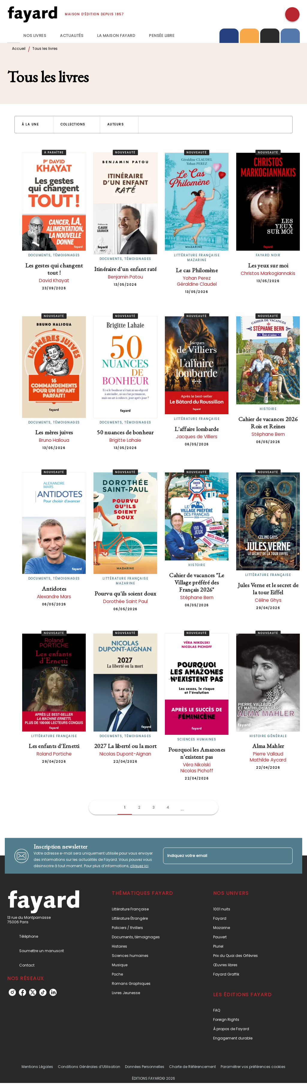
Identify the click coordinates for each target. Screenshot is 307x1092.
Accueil (18, 48)
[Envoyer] (285, 856)
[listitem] (12, 992)
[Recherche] (292, 14)
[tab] (13, 36)
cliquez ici (139, 865)
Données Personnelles (144, 1066)
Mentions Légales (37, 1066)
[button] (34, 124)
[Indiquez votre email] (220, 855)
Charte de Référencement (192, 1066)
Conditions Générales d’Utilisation (89, 1066)
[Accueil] (32, 14)
